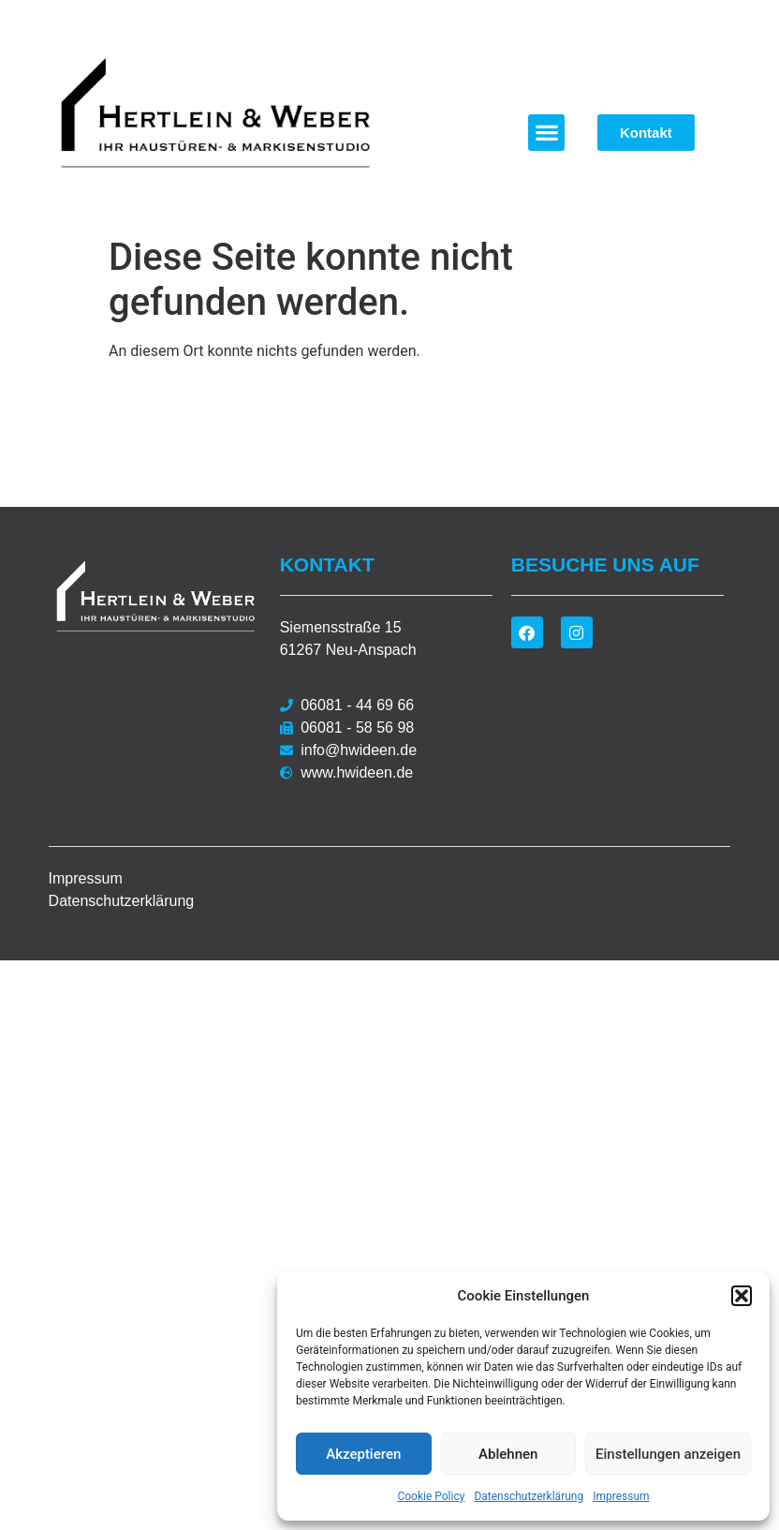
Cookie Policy (430, 1496)
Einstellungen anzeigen (668, 1454)
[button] (741, 1295)
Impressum (621, 1496)
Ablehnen (507, 1454)
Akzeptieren (363, 1454)
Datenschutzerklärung (528, 1496)
